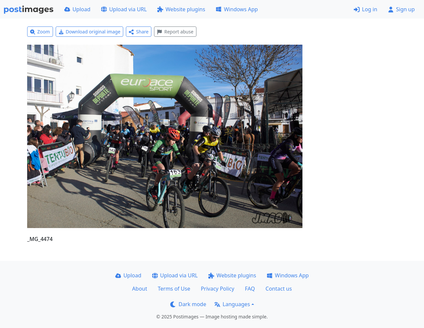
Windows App (237, 9)
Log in (365, 9)
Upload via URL (124, 9)
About (139, 288)
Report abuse (175, 31)
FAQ (250, 288)
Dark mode (188, 304)
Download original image (90, 31)
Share (138, 31)
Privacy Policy (217, 288)
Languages (232, 304)
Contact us (279, 288)
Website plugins (181, 9)
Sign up (401, 9)
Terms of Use (174, 288)
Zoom (40, 31)
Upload (77, 9)
